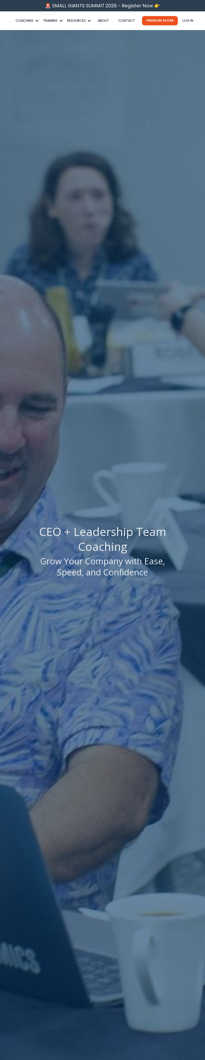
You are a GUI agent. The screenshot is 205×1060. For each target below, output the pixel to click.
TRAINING (52, 20)
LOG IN (188, 20)
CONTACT (126, 20)
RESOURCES (79, 20)
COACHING (27, 20)
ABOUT (103, 20)
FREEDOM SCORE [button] (160, 20)
